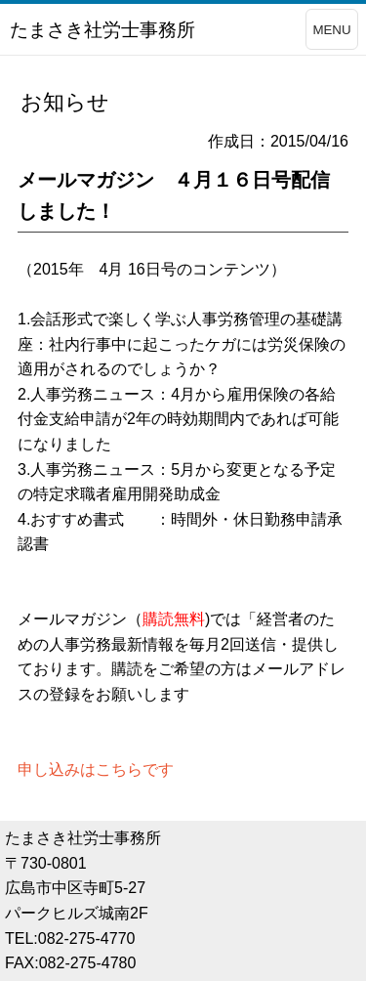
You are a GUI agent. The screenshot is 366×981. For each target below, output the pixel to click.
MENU (331, 29)
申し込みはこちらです (96, 769)
